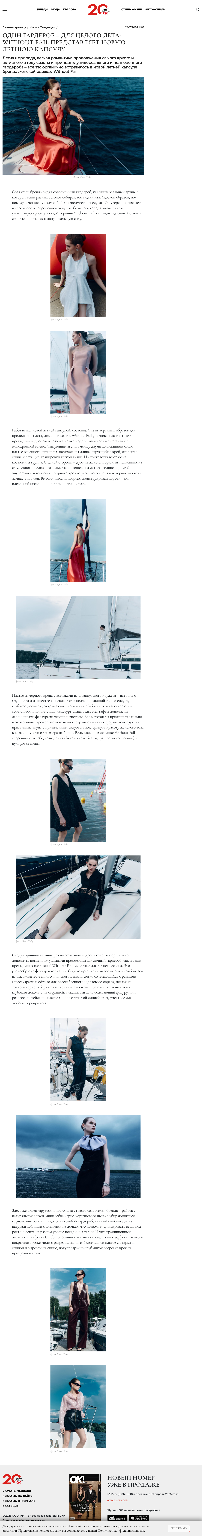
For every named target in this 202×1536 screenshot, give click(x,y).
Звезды (42, 9)
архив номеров (117, 1500)
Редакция (11, 1506)
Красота (69, 9)
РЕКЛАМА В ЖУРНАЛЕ (19, 1501)
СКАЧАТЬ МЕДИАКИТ (18, 1490)
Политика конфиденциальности (24, 1520)
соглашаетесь (76, 1530)
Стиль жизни (131, 9)
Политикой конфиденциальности (121, 1530)
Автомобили (155, 9)
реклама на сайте (17, 1496)
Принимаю (179, 1528)
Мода (55, 9)
